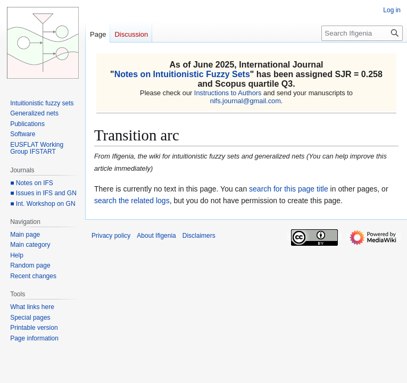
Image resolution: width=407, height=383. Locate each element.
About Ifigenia (156, 235)
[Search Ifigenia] (362, 33)
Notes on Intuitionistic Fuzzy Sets (182, 74)
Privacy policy (111, 235)
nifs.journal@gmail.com (245, 101)
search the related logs (132, 200)
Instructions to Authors (228, 93)
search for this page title (288, 189)
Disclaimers (198, 235)
